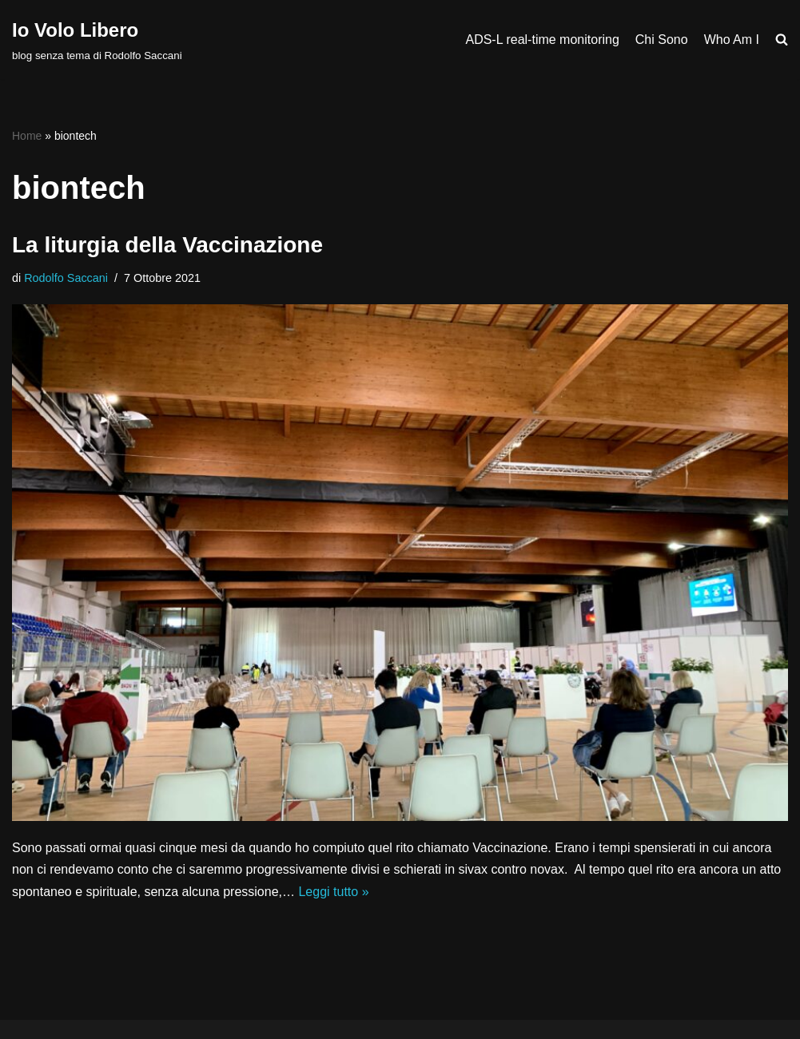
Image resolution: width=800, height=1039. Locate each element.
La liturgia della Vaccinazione (167, 244)
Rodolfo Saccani (66, 278)
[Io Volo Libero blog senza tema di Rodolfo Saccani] (97, 39)
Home (27, 135)
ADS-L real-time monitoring (542, 39)
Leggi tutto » (333, 891)
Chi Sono (661, 39)
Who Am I (731, 39)
